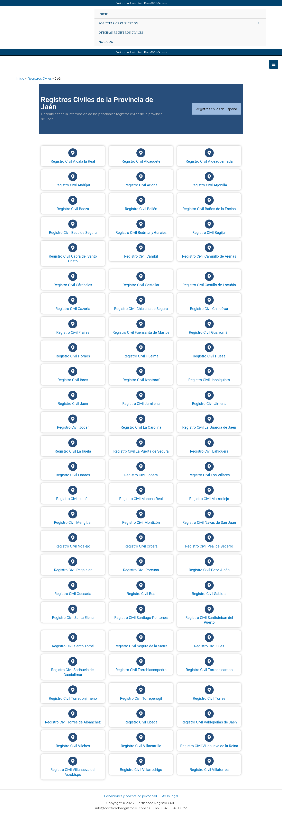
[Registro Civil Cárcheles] (72, 280)
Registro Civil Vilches (73, 750)
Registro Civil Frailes (72, 336)
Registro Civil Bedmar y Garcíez (141, 236)
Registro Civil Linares (73, 479)
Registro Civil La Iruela (73, 455)
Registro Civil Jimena (209, 408)
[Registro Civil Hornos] (72, 351)
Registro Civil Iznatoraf (140, 384)
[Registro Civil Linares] (72, 470)
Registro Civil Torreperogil (141, 702)
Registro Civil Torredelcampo (209, 674)
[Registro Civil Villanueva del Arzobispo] (72, 765)
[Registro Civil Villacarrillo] (140, 741)
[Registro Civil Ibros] (72, 375)
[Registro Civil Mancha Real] (140, 494)
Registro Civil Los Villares (209, 479)
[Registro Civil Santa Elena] (72, 613)
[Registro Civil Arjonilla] (209, 180)
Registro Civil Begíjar (209, 236)
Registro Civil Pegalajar (73, 574)
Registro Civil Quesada (72, 598)
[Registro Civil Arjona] (140, 180)
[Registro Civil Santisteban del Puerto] (209, 613)
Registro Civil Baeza (73, 213)
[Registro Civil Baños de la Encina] (209, 204)
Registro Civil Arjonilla (209, 189)
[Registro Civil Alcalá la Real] (72, 156)
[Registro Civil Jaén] (72, 399)
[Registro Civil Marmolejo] (209, 494)
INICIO (103, 14)
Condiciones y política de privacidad (131, 800)
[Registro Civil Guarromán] (209, 327)
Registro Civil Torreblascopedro (141, 674)
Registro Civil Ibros (72, 384)
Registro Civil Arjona (141, 189)
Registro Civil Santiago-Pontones (141, 622)
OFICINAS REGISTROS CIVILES (121, 32)
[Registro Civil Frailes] (72, 327)
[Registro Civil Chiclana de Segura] (140, 304)
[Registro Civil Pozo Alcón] (209, 565)
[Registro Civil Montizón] (140, 518)
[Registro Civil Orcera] (140, 541)
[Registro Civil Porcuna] (140, 565)
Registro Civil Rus (141, 598)
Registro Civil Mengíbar (73, 526)
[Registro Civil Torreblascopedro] (140, 665)
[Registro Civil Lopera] (140, 470)
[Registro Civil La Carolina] (140, 423)
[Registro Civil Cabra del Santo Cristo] (72, 252)
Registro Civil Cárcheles (73, 289)
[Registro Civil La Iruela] (72, 446)
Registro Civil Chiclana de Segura (141, 313)
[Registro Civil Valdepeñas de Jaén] (209, 717)
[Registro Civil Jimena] (209, 399)
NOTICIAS (106, 42)
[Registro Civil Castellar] (140, 280)
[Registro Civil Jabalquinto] (209, 375)
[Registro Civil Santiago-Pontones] (140, 613)
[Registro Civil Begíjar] (209, 228)
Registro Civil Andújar (72, 189)
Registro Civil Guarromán (209, 336)
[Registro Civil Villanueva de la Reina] (209, 741)
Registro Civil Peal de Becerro (209, 550)
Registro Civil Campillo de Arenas (209, 260)
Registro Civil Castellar (141, 289)
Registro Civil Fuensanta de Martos (141, 336)
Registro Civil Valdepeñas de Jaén (209, 726)
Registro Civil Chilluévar (209, 313)
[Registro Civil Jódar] (72, 423)
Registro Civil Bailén (141, 213)
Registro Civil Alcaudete (141, 165)
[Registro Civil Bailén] (140, 204)
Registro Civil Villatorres (209, 774)
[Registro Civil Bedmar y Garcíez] (140, 228)
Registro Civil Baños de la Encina (209, 213)
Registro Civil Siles (209, 650)
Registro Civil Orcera (141, 550)
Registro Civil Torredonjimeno (73, 702)
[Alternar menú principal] (273, 66)
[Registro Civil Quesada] (72, 589)
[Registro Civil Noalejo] (72, 541)
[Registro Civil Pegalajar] (72, 565)
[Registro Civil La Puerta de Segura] (140, 446)
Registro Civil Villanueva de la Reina (209, 750)
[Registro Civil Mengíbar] (72, 518)
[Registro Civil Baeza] (72, 204)
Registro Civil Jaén (73, 408)
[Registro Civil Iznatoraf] (140, 375)
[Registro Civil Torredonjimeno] (72, 693)
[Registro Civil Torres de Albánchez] (72, 717)
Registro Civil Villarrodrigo (141, 774)
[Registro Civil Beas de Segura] (72, 228)
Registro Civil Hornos (73, 360)
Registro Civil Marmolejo (209, 503)
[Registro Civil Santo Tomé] (72, 641)
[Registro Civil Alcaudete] (140, 156)
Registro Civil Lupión (73, 503)
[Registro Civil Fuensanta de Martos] (140, 327)
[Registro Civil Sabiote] (209, 589)
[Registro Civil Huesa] (209, 351)
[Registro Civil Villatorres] (209, 765)
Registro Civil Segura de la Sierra (141, 650)
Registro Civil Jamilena (141, 408)
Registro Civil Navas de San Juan (209, 526)
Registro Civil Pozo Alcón (209, 574)
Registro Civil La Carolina (141, 431)
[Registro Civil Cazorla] (72, 304)
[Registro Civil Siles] (209, 641)
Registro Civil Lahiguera (209, 455)
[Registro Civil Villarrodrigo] (140, 765)
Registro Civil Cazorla (72, 313)
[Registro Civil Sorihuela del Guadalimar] (72, 665)
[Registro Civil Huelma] (140, 351)
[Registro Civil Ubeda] (140, 717)
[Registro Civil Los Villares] (209, 470)
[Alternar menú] (258, 23)
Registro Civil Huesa (209, 360)
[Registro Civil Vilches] (72, 741)
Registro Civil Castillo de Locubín (209, 289)
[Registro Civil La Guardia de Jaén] (209, 423)
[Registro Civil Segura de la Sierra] (140, 641)
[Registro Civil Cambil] (140, 252)
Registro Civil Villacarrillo (141, 750)
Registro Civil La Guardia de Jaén (209, 431)
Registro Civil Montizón (141, 526)
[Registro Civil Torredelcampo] (209, 665)
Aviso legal (170, 800)
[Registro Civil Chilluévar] (209, 304)
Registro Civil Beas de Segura (73, 236)
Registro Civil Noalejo (72, 550)
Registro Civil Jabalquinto (209, 384)
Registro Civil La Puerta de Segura (141, 455)
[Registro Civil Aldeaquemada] (209, 156)
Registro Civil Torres (209, 702)
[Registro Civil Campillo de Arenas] (209, 252)
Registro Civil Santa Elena (72, 622)
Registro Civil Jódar (73, 431)
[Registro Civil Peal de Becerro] (209, 541)
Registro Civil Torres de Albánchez (73, 726)
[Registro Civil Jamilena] (140, 399)
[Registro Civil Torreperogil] (140, 693)
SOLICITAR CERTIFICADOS (118, 23)
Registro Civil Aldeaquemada (209, 165)
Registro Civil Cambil (141, 260)
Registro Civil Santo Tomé (73, 650)
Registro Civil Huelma (141, 360)
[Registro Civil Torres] (209, 693)
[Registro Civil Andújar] (72, 180)
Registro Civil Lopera (141, 479)
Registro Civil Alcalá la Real (73, 165)
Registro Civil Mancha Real (141, 503)
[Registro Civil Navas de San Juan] (209, 518)
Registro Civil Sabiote (209, 598)
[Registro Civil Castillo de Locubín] (209, 280)
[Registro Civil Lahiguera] (209, 446)
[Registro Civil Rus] (140, 589)
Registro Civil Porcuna (141, 574)
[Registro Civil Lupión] (72, 494)
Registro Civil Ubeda (141, 726)
